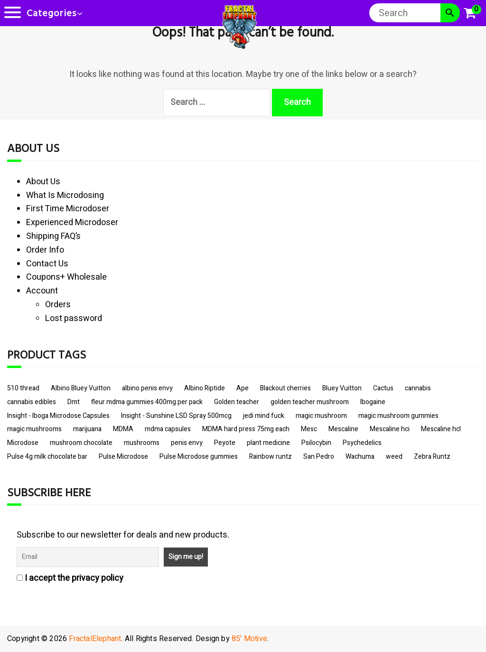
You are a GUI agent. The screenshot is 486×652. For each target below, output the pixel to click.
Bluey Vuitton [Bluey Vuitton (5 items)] (342, 388)
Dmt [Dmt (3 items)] (73, 402)
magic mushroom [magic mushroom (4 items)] (321, 416)
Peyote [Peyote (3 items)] (224, 443)
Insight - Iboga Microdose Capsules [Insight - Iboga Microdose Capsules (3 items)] (58, 416)
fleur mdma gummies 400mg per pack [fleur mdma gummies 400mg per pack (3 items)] (147, 402)
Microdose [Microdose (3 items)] (22, 443)
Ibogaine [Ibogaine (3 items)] (372, 402)
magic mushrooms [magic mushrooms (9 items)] (34, 429)
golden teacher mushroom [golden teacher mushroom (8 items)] (310, 402)
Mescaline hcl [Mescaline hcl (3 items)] (441, 429)
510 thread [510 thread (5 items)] (23, 388)
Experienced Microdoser (72, 222)
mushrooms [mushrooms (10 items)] (141, 443)
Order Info (45, 250)
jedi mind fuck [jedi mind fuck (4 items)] (263, 416)
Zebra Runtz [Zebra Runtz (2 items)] (432, 457)
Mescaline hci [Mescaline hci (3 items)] (390, 429)
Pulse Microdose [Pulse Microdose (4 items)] (123, 457)
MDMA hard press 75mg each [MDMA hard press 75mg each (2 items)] (246, 429)
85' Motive (249, 638)
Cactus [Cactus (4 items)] (383, 388)
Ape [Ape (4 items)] (242, 388)
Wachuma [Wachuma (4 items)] (360, 457)
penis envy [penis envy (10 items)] (187, 443)
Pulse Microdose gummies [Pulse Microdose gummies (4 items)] (198, 457)
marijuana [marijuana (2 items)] (87, 429)
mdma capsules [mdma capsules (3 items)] (168, 429)
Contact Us (47, 263)
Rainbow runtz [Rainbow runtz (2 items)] (270, 457)
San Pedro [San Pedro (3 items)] (318, 457)
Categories (51, 13)
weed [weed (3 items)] (394, 457)
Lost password (73, 318)
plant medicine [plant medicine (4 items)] (268, 443)
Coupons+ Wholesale (66, 277)
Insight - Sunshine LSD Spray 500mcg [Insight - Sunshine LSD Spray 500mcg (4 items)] (176, 416)
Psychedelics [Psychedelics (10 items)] (362, 443)
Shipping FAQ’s (53, 236)
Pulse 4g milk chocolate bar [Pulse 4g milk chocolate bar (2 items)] (47, 457)
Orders (58, 304)
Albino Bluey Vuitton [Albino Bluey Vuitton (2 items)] (81, 388)
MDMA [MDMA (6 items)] (123, 429)
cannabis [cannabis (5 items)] (418, 388)
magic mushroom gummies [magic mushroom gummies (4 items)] (398, 416)
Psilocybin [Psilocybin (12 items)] (316, 443)
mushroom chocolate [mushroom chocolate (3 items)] (81, 443)
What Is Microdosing (65, 195)
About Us (43, 181)
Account (42, 290)
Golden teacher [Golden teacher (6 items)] (236, 402)
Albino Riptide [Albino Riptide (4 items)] (204, 388)
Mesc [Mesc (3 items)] (309, 429)
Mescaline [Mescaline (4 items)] (343, 429)
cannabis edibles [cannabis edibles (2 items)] (31, 402)
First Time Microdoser (67, 208)
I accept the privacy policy (70, 578)
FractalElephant (95, 638)
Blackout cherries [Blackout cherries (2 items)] (285, 388)
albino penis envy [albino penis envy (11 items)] (147, 388)
